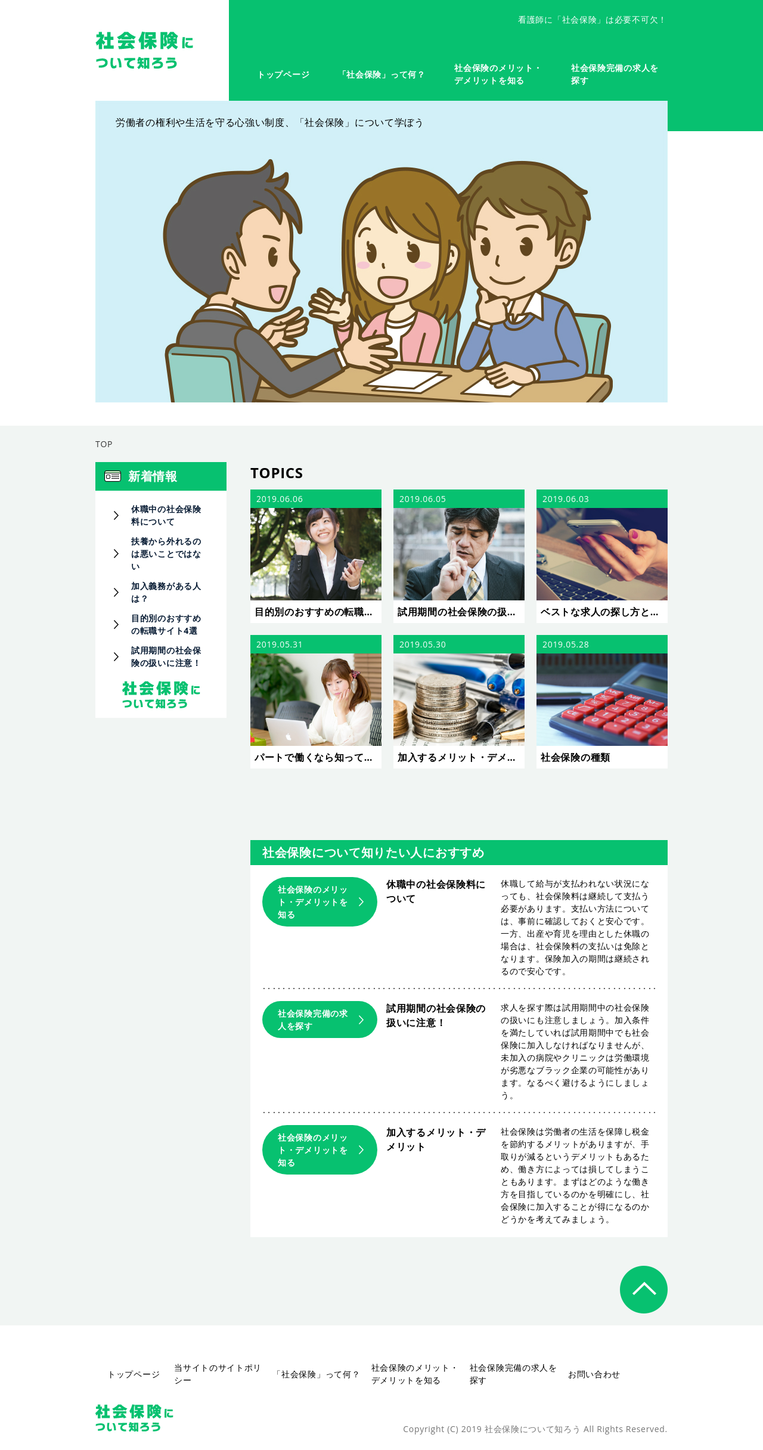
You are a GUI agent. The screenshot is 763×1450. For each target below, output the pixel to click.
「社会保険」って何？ (382, 74)
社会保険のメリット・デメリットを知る (313, 902)
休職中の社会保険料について (166, 515)
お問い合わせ (594, 1374)
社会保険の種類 (575, 757)
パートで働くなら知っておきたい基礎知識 (318, 757)
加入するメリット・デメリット (461, 757)
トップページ (283, 74)
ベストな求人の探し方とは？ (604, 611)
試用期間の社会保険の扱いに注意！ (461, 611)
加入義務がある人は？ (166, 592)
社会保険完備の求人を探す (313, 1019)
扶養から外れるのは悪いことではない (166, 553)
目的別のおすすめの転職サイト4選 (318, 611)
